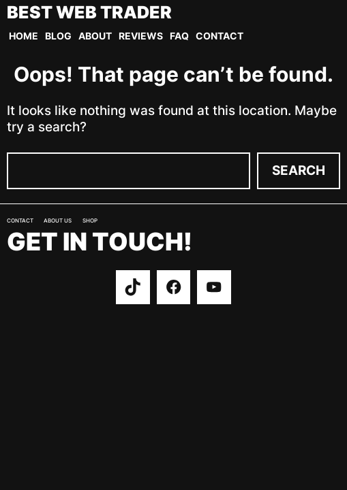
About (95, 36)
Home (23, 36)
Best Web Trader (89, 11)
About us (58, 221)
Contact (219, 36)
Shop (89, 221)
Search (298, 170)
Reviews (141, 36)
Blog (58, 36)
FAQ (179, 36)
